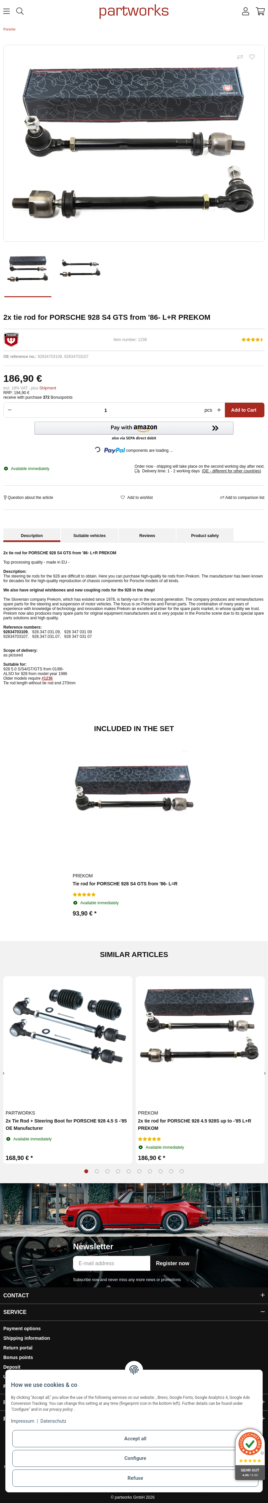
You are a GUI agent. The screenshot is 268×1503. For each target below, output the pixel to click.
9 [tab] (171, 1171)
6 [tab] (139, 1171)
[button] (245, 11)
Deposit (11, 1367)
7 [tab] (150, 1171)
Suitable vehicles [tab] (89, 535)
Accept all (135, 1439)
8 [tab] (161, 1171)
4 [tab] (118, 1171)
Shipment (47, 388)
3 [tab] (107, 1171)
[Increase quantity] (220, 410)
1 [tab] (86, 1171)
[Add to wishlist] (251, 57)
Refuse (135, 1478)
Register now (172, 1263)
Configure (135, 1458)
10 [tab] (182, 1171)
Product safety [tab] (205, 535)
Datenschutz (53, 1421)
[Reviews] (253, 339)
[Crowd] (107, 410)
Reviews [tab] (147, 535)
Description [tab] (32, 535)
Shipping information (26, 1338)
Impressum (22, 1421)
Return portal (18, 1347)
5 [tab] (129, 1171)
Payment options (22, 1328)
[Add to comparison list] (239, 57)
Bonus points (18, 1357)
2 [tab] (97, 1171)
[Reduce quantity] (9, 410)
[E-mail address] (112, 1263)
